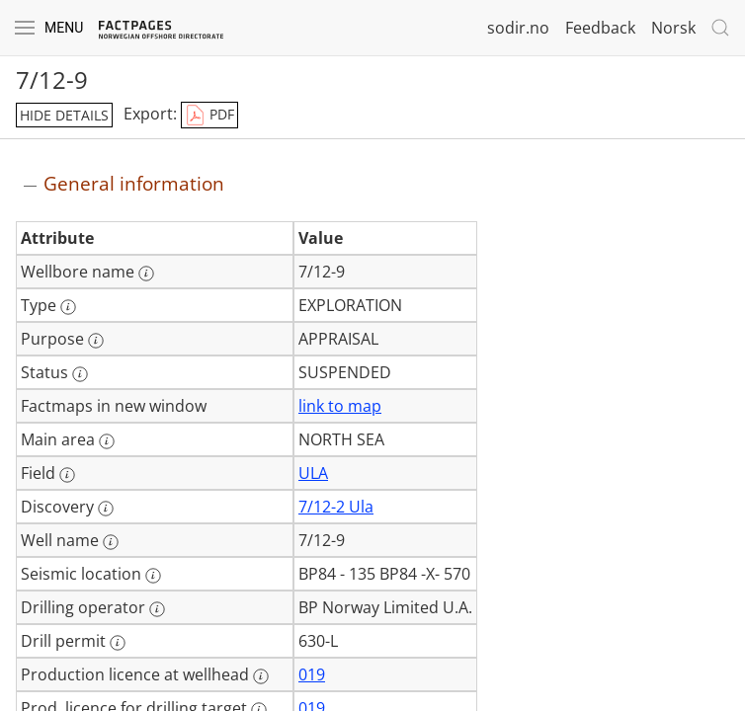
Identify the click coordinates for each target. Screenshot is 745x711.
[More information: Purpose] (96, 341)
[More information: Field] (67, 475)
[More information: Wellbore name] (146, 273)
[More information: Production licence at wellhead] (261, 676)
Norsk (673, 28)
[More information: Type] (68, 307)
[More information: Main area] (107, 441)
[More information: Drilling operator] (157, 609)
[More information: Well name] (111, 542)
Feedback (600, 28)
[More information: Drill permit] (117, 643)
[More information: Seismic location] (153, 576)
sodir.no (518, 28)
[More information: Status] (80, 374)
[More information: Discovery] (106, 508)
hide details (64, 115)
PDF (209, 115)
